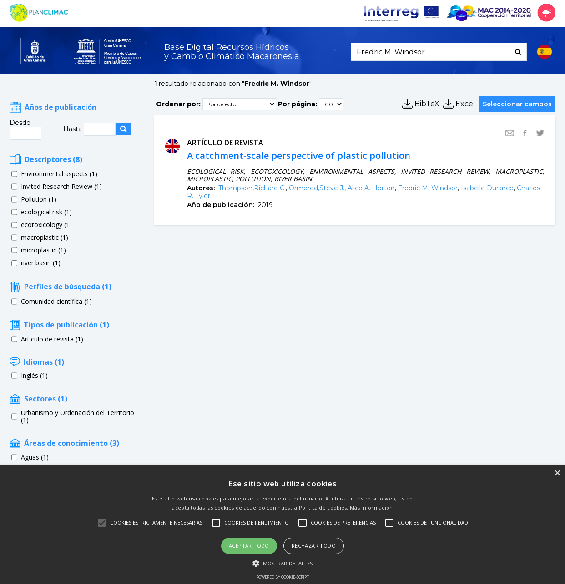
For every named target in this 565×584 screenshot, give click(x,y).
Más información (371, 507)
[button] (282, 563)
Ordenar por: (178, 103)
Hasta (73, 129)
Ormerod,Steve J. (316, 188)
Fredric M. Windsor (428, 188)
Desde (20, 123)
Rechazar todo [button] (314, 545)
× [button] (557, 473)
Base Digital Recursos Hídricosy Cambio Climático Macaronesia (231, 52)
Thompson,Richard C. (252, 188)
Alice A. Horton (371, 188)
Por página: (297, 103)
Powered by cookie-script (282, 577)
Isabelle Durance (487, 188)
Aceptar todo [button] (249, 545)
